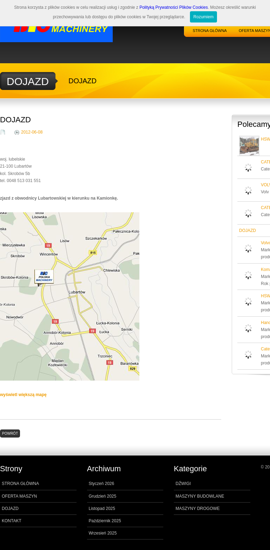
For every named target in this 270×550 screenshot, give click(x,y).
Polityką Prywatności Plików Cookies (173, 7)
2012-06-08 (31, 132)
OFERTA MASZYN (19, 496)
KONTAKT (11, 520)
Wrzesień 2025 (103, 533)
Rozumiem (203, 16)
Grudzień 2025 (103, 496)
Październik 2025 (105, 520)
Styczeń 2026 (101, 483)
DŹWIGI (183, 483)
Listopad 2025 (102, 508)
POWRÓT (10, 433)
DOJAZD (10, 508)
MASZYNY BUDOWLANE (200, 496)
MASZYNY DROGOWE (198, 508)
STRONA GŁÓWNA (210, 30)
